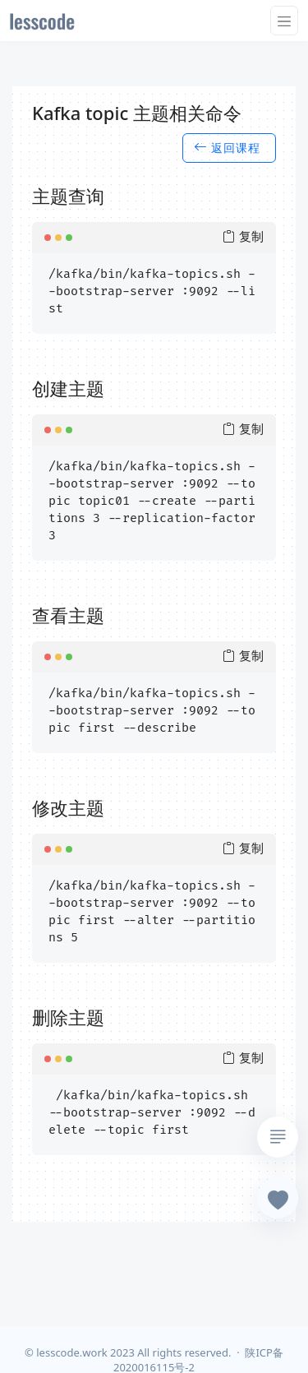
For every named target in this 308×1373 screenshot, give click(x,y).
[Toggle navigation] (284, 20)
